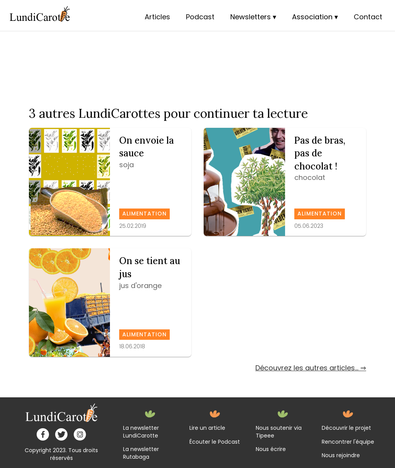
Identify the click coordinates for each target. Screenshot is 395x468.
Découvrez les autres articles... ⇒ (310, 368)
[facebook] (43, 434)
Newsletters (250, 17)
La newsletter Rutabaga (141, 453)
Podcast (200, 17)
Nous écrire (271, 449)
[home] (61, 413)
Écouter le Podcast (214, 442)
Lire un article (207, 428)
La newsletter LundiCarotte (141, 431)
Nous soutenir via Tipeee (279, 431)
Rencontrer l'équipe (348, 442)
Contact (368, 17)
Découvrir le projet (346, 428)
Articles (157, 17)
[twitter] (61, 434)
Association (312, 17)
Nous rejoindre (341, 455)
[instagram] (80, 434)
